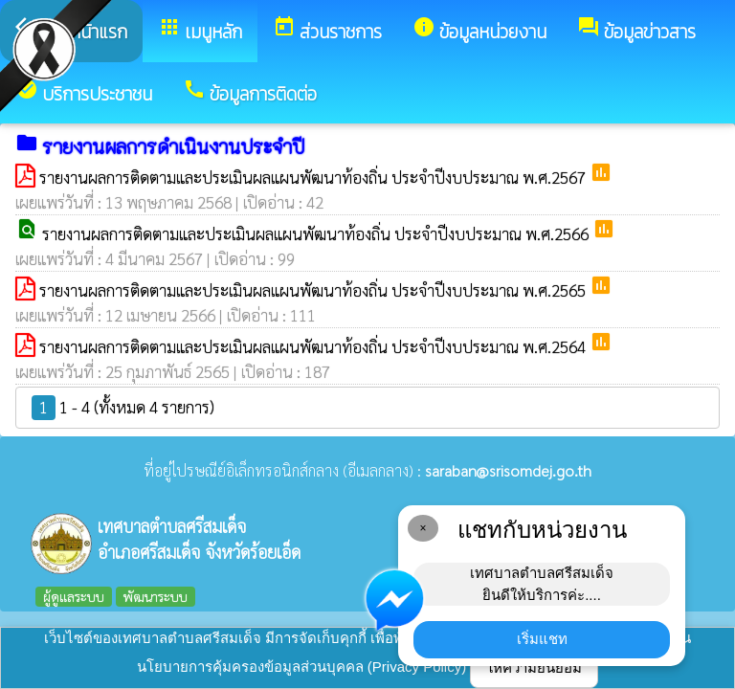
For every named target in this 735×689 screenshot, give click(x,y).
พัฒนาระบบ (155, 596)
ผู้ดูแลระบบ (73, 596)
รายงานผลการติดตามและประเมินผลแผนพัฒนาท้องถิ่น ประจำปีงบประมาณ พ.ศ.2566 (317, 233)
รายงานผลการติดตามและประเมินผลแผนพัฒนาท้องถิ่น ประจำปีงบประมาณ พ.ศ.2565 (314, 289)
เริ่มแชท (542, 639)
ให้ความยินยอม (534, 667)
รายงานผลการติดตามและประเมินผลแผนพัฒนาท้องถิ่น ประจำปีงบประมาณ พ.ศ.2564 (314, 346)
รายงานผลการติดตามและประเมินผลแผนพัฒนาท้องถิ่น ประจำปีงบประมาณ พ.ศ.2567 (314, 177)
